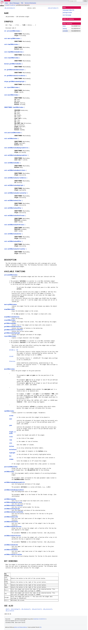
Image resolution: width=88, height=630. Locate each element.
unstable (7, 5)
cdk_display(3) (25, 609)
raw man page (67, 15)
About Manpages (14, 3)
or (13, 350)
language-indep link (68, 10)
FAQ (22, 3)
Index (6, 3)
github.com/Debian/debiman (20, 627)
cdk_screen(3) (10, 610)
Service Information (30, 3)
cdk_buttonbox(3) (9, 8)
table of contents (68, 19)
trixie (64, 26)
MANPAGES (7, 0)
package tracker (67, 12)
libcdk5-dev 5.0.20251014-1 (40, 619)
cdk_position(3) (37, 609)
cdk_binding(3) (15, 609)
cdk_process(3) (47, 609)
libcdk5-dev (12, 5)
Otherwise (12, 361)
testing (65, 28)
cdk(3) (8, 609)
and (12, 431)
